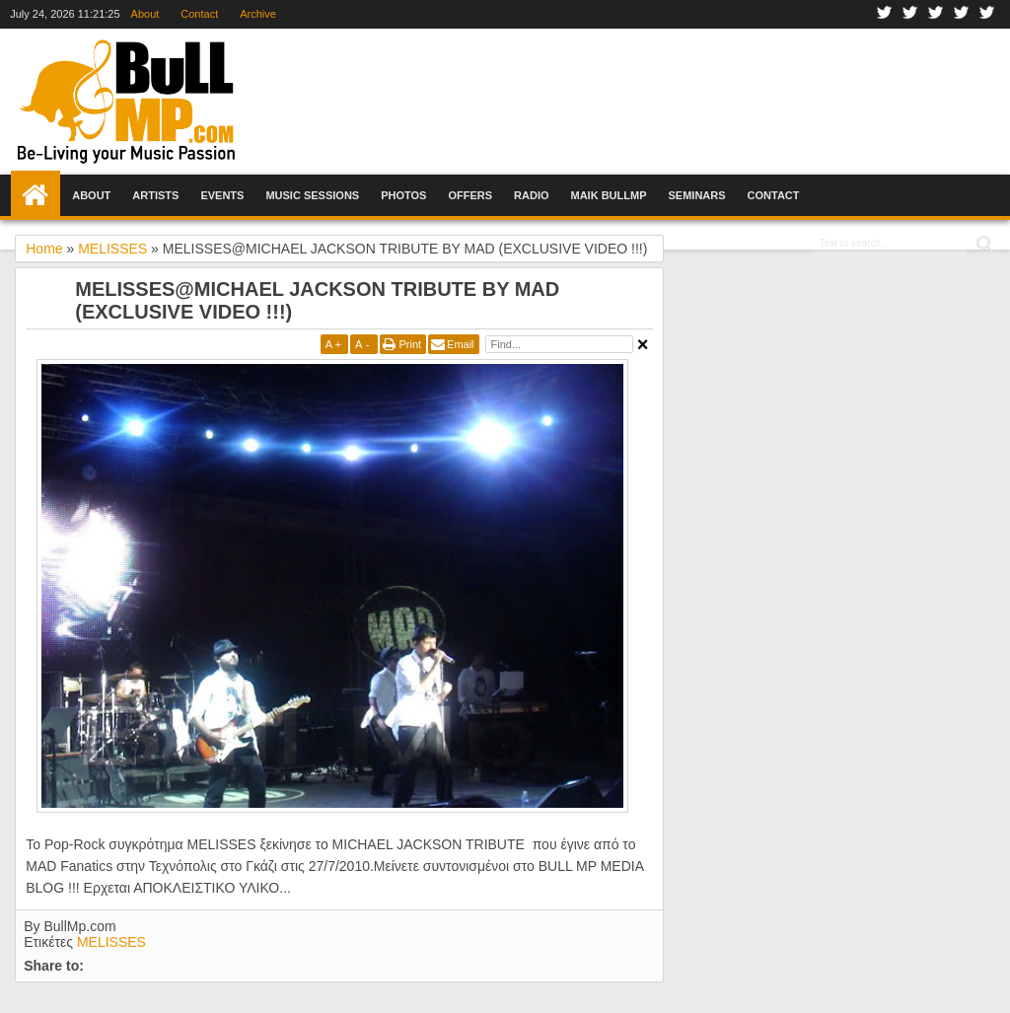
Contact (199, 14)
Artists (155, 195)
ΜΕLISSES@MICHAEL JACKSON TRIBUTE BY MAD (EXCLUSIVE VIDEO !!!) (317, 300)
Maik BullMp (609, 195)
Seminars (697, 195)
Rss (987, 14)
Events (222, 195)
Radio (531, 195)
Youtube (961, 14)
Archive (258, 14)
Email (460, 344)
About (145, 14)
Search (983, 244)
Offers (470, 195)
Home (35, 195)
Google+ (936, 14)
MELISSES (111, 942)
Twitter (910, 14)
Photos (403, 195)
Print (409, 344)
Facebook (885, 14)
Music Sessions (312, 195)
